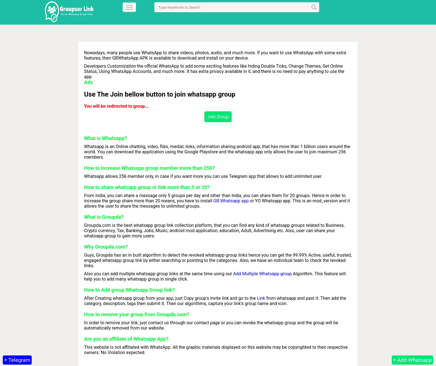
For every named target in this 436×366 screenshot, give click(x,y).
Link (261, 298)
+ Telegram (17, 360)
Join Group (218, 116)
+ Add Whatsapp (412, 360)
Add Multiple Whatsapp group (263, 273)
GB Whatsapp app (231, 200)
